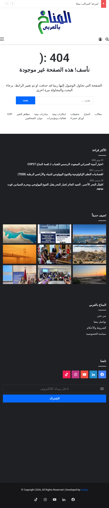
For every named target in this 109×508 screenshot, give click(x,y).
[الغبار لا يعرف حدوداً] (19, 254)
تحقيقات (74, 114)
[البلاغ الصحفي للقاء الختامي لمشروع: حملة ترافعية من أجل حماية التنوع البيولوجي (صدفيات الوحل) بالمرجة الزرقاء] (54, 274)
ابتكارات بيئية (59, 114)
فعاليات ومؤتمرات (56, 118)
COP (9, 114)
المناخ (87, 114)
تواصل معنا (100, 321)
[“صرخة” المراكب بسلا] (89, 233)
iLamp (84, 489)
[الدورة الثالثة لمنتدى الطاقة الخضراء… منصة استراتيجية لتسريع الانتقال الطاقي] (54, 233)
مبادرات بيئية (41, 114)
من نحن (101, 315)
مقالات (98, 114)
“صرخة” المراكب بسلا (87, 3)
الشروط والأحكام (96, 327)
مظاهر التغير (23, 114)
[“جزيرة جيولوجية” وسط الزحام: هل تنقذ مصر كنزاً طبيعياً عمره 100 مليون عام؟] (89, 254)
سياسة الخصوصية (96, 333)
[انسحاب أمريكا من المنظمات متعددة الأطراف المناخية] (54, 254)
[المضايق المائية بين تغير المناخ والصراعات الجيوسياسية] (19, 233)
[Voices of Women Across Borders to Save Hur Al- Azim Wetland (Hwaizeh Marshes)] (89, 274)
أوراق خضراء (77, 118)
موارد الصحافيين (33, 118)
